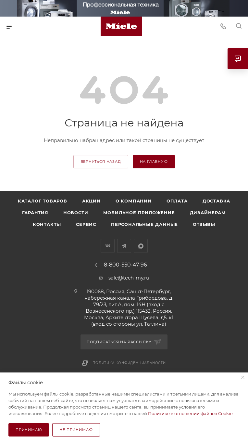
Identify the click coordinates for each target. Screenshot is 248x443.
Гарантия (35, 212)
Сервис (86, 224)
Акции (91, 200)
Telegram (124, 246)
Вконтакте (108, 246)
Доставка (216, 200)
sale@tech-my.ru (128, 278)
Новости (75, 212)
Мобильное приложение (139, 212)
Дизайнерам (208, 212)
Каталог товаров (42, 200)
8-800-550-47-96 (125, 264)
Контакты (47, 224)
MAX (141, 246)
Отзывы (204, 224)
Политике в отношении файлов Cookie (190, 413)
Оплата (177, 200)
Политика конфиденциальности (129, 363)
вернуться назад (101, 161)
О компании (134, 200)
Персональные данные (144, 224)
